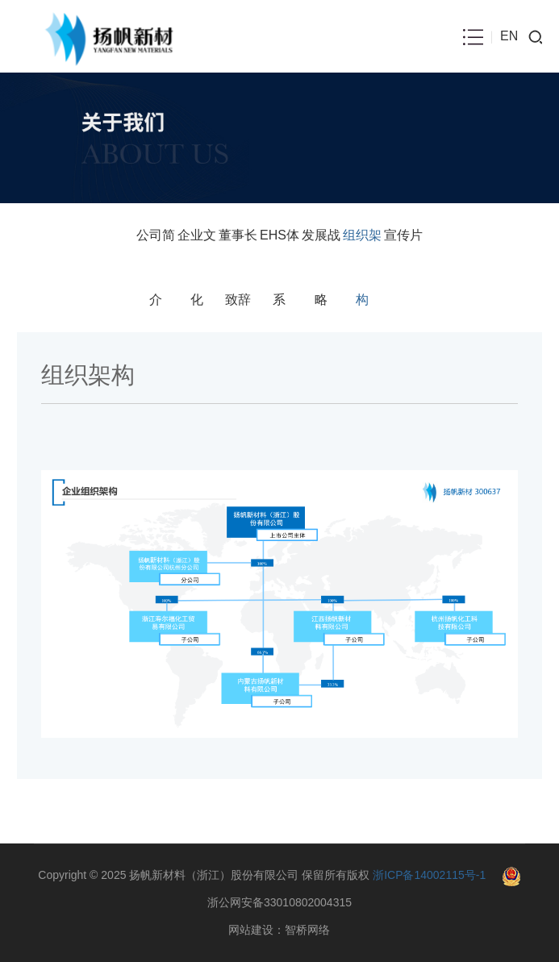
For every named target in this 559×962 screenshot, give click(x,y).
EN (509, 36)
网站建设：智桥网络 (279, 929)
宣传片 (403, 235)
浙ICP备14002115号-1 (429, 874)
